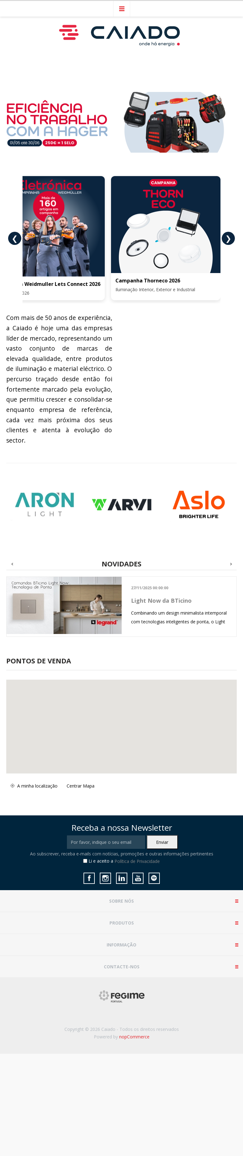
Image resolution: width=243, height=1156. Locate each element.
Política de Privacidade (137, 861)
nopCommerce (134, 1037)
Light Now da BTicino (161, 600)
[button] (114, 746)
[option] (44, 504)
